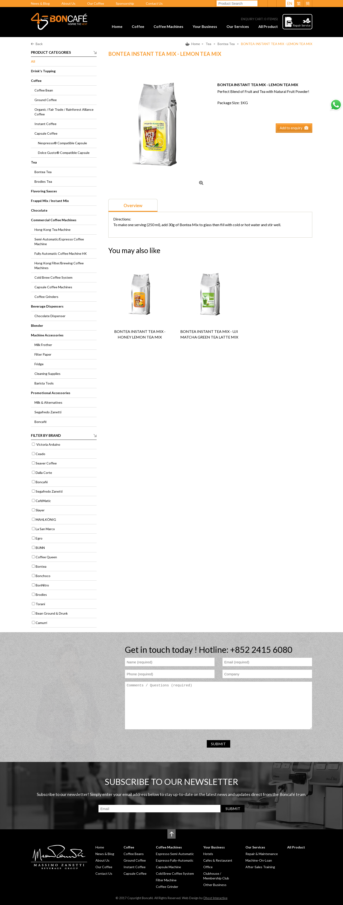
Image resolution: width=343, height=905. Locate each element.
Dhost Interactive (215, 898)
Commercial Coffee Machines (53, 220)
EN (289, 3)
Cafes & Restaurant (217, 860)
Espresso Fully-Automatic (174, 860)
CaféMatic (43, 501)
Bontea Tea (226, 44)
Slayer (40, 510)
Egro (39, 538)
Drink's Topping (43, 71)
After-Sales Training (260, 867)
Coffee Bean (43, 90)
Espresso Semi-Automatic (175, 854)
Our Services (237, 26)
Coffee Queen (46, 557)
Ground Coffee (45, 100)
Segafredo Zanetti (47, 412)
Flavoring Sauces (44, 191)
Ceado (40, 454)
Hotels (208, 854)
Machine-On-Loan (258, 860)
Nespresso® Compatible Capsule (62, 143)
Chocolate (39, 210)
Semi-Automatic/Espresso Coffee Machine (59, 241)
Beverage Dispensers (47, 306)
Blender (37, 325)
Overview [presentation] (133, 205)
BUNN (40, 548)
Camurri (41, 623)
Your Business (205, 26)
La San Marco (45, 529)
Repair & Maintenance (261, 854)
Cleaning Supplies (47, 374)
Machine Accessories (47, 335)
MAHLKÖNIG (46, 519)
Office (208, 867)
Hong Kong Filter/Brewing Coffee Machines (59, 265)
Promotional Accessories (50, 393)
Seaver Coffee (46, 463)
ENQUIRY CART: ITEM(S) (259, 19)
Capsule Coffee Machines (53, 287)
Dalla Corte (44, 473)
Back (39, 44)
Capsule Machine (168, 867)
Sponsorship (125, 3)
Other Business (214, 885)
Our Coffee (95, 3)
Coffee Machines (168, 26)
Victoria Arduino (48, 444)
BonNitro (42, 585)
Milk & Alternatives (48, 402)
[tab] (133, 205)
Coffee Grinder (167, 887)
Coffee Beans (134, 854)
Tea (208, 44)
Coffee (138, 26)
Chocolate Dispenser (49, 316)
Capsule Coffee (45, 133)
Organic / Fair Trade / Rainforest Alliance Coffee (64, 111)
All (33, 61)
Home (117, 26)
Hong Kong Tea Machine (52, 230)
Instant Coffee (45, 124)
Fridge (39, 364)
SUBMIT (218, 743)
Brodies (41, 595)
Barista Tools (44, 383)
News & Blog (40, 3)
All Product (268, 26)
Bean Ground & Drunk (52, 613)
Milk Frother (43, 345)
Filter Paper (42, 354)
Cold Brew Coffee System (53, 277)
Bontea (41, 566)
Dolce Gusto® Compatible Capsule (64, 153)
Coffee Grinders (46, 297)
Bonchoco (43, 576)
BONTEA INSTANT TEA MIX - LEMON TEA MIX (276, 44)
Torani (40, 604)
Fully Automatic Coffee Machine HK (60, 253)
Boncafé (40, 422)
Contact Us (154, 3)
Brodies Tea (43, 181)
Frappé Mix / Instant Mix (50, 201)
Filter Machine (166, 880)
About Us (68, 3)
